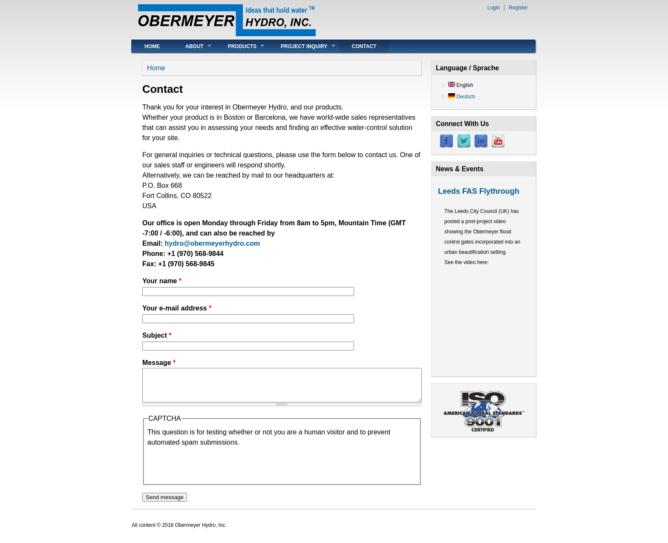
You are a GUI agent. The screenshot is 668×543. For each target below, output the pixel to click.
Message (159, 362)
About (192, 46)
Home (152, 46)
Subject (156, 335)
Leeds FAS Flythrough (478, 191)
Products (239, 46)
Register (518, 8)
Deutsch (461, 97)
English (460, 85)
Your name (161, 280)
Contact (364, 46)
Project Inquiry (301, 46)
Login (493, 8)
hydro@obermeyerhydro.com (212, 243)
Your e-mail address (176, 308)
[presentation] (212, 470)
